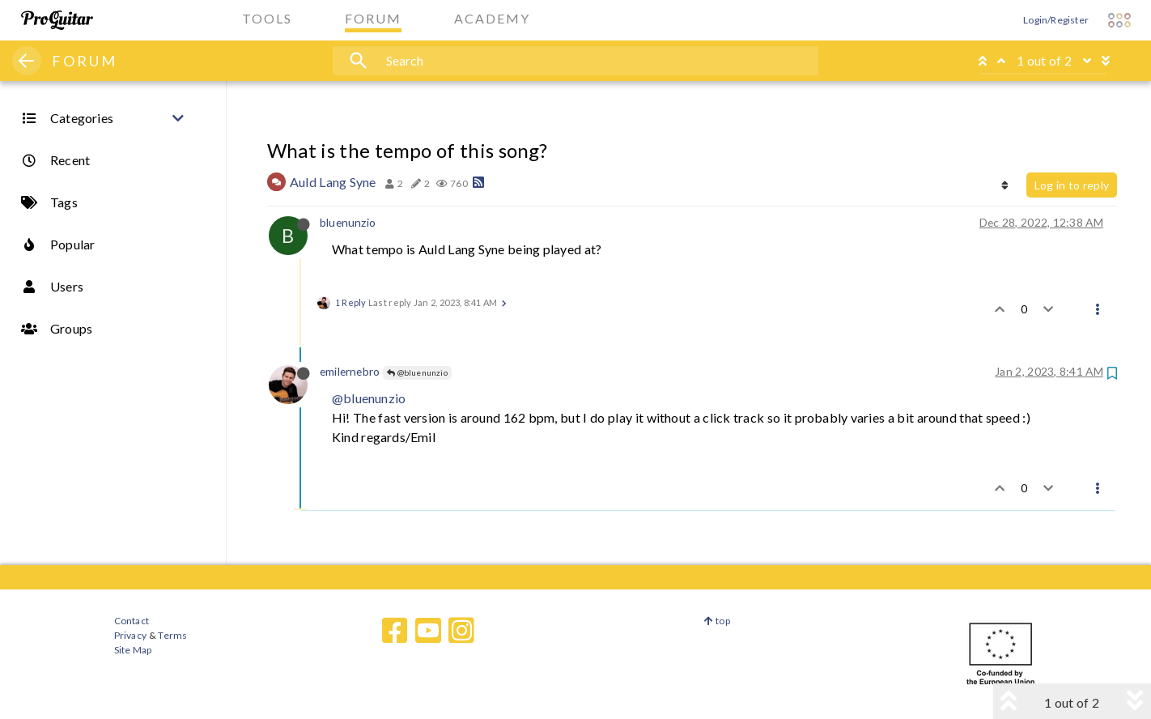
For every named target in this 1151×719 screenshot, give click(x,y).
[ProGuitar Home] (57, 20)
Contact (131, 621)
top (716, 621)
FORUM (84, 61)
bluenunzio (348, 222)
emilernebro (350, 371)
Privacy (130, 635)
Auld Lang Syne (333, 181)
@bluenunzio (417, 372)
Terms (172, 635)
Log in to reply (1071, 185)
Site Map (133, 650)
